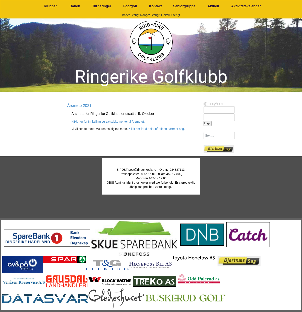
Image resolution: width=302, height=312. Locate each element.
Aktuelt (213, 6)
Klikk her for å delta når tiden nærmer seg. (157, 129)
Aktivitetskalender (246, 6)
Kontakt (155, 6)
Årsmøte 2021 (79, 106)
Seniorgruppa (184, 6)
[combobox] (219, 135)
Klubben (51, 6)
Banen (75, 6)
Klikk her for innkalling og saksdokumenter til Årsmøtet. (108, 121)
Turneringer (101, 6)
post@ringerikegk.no (142, 169)
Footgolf (130, 6)
